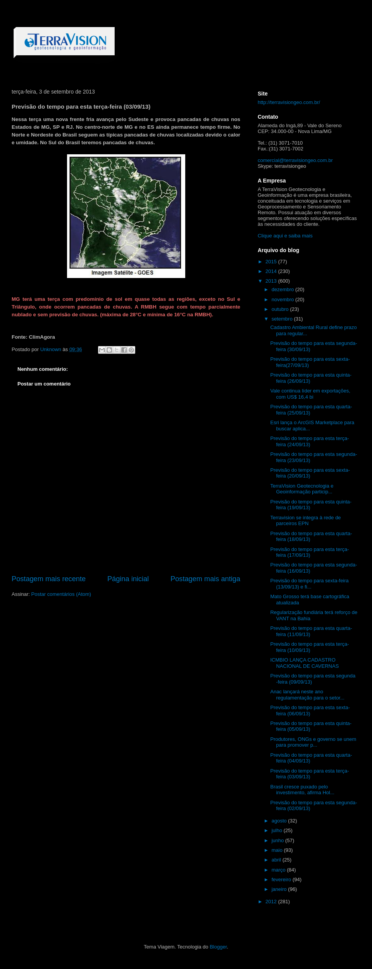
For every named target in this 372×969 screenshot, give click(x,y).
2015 (271, 261)
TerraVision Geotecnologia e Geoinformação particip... (301, 489)
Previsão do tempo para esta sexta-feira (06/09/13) (310, 711)
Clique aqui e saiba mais (285, 236)
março (279, 870)
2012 (271, 901)
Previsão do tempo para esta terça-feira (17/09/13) (309, 552)
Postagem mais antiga (205, 579)
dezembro (283, 289)
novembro (283, 299)
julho (278, 830)
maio (278, 850)
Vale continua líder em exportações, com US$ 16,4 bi (310, 394)
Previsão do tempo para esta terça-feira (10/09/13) (309, 647)
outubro (281, 309)
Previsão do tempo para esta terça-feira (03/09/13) (309, 774)
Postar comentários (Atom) (61, 594)
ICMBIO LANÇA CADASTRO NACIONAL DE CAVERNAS (304, 663)
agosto (280, 821)
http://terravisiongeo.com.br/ (289, 102)
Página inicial (128, 579)
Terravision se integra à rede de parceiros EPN (305, 521)
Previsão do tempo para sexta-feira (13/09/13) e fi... (309, 584)
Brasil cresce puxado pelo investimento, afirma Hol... (302, 790)
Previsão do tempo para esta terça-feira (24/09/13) (309, 441)
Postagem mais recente (49, 579)
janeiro (280, 889)
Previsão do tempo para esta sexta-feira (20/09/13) (310, 473)
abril (277, 860)
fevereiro (282, 879)
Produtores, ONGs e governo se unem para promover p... (313, 742)
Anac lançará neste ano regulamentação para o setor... (307, 695)
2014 (271, 271)
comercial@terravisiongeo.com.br (295, 160)
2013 (271, 281)
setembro (283, 319)
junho (278, 840)
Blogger (218, 947)
